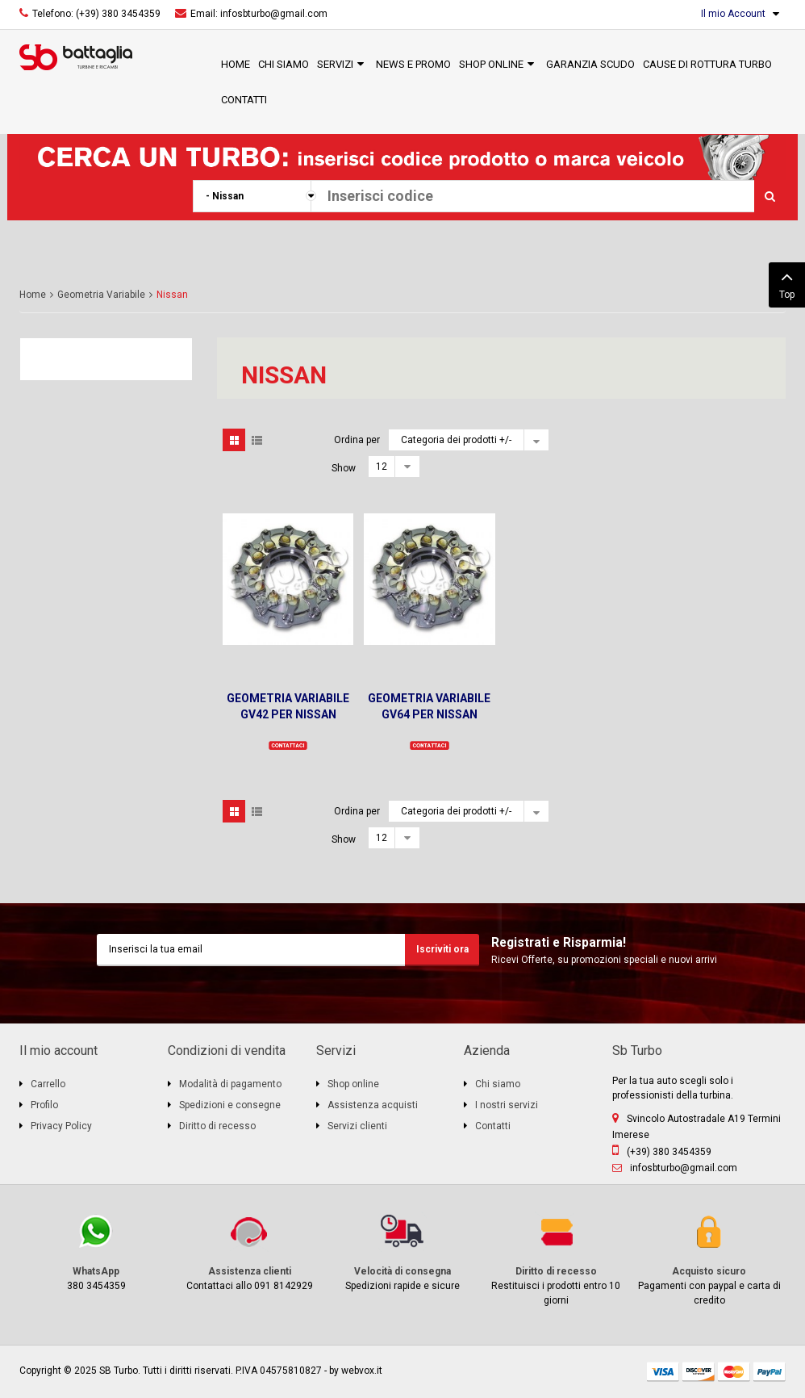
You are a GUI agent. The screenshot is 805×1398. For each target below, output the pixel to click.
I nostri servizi (506, 1105)
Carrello (48, 1084)
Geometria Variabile (101, 294)
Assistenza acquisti (372, 1105)
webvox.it (361, 1370)
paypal (769, 1372)
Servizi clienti (357, 1126)
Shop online (353, 1084)
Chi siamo (497, 1084)
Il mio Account (733, 13)
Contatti (493, 1126)
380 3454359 (96, 1251)
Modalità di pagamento (230, 1084)
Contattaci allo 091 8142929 (249, 1251)
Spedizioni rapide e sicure (402, 1251)
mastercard (734, 1372)
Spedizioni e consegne (230, 1105)
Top (787, 283)
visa (663, 1372)
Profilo (44, 1105)
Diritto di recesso (217, 1126)
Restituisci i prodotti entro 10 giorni (555, 1259)
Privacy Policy (61, 1126)
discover (698, 1372)
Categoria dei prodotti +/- (456, 440)
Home (32, 294)
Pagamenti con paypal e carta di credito (709, 1259)
